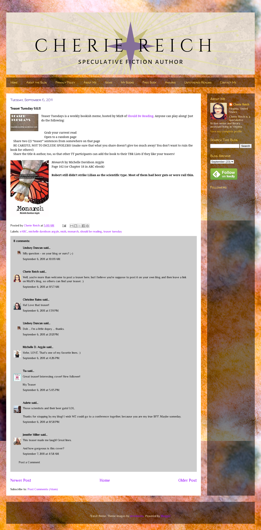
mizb (63, 231)
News (108, 82)
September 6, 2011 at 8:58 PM (41, 422)
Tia (25, 371)
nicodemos (137, 516)
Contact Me (228, 82)
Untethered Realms (197, 82)
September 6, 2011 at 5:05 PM (41, 390)
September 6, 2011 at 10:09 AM (41, 259)
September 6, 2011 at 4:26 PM (41, 358)
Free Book (149, 82)
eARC (23, 231)
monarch (73, 231)
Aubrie (27, 402)
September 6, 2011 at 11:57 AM (41, 286)
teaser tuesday (112, 231)
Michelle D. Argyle (34, 347)
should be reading (91, 231)
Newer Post (20, 480)
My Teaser (29, 384)
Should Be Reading (140, 116)
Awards (170, 82)
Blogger (165, 516)
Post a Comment (29, 462)
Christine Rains (32, 299)
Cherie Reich (31, 271)
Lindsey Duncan (33, 247)
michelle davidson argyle (44, 231)
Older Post (187, 480)
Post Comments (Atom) (43, 489)
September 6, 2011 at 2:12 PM (41, 334)
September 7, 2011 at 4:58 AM (41, 453)
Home (14, 82)
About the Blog (36, 82)
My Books (127, 82)
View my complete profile (226, 131)
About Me (90, 82)
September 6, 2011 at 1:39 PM (41, 310)
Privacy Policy (65, 82)
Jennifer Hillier (31, 434)
